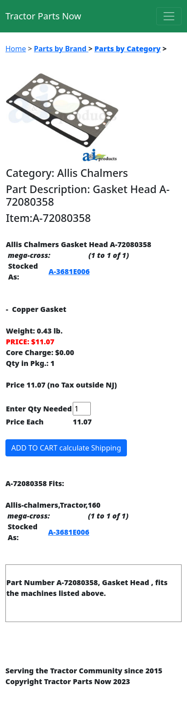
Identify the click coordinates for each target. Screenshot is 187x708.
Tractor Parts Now (43, 16)
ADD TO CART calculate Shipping (66, 448)
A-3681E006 (68, 271)
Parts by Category (127, 49)
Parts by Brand (61, 49)
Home (15, 49)
